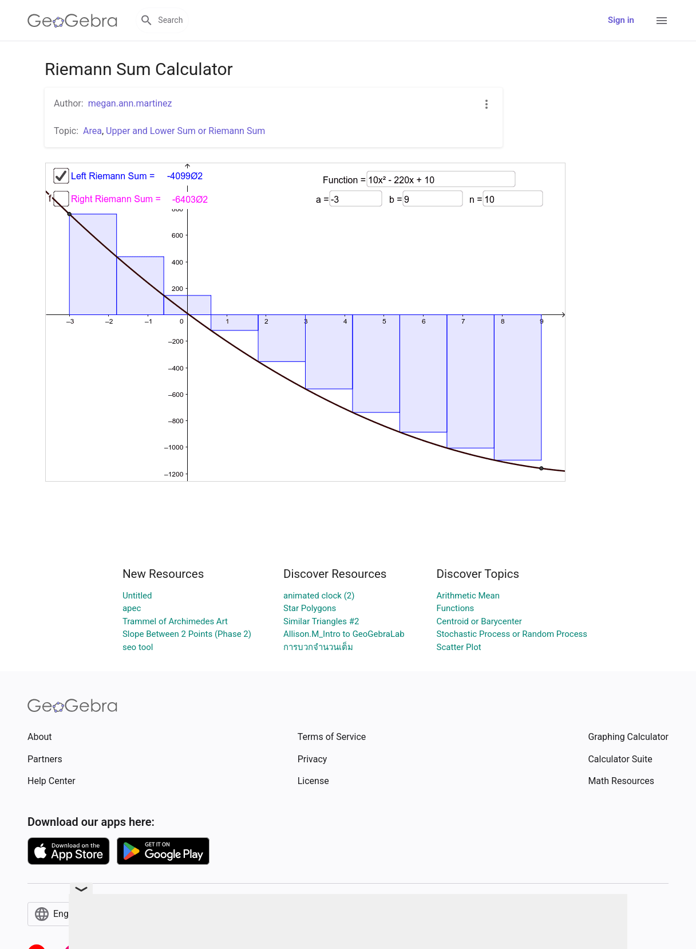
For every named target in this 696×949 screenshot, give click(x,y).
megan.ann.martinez (130, 103)
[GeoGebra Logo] (72, 20)
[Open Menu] (662, 20)
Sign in (621, 20)
